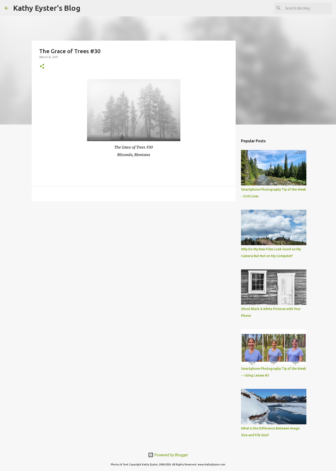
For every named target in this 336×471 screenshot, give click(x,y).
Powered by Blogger (168, 455)
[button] (42, 66)
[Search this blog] (307, 8)
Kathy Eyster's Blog (46, 8)
